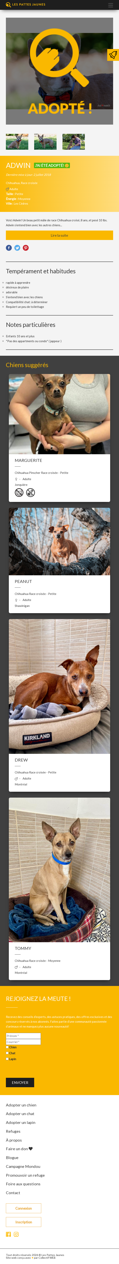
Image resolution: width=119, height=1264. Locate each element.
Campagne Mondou (23, 1166)
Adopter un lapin (20, 1122)
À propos (14, 1140)
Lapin (12, 1059)
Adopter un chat (20, 1113)
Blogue (12, 1157)
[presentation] (36, 1070)
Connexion (23, 1208)
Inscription (23, 1222)
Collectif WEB (47, 1257)
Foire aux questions (23, 1183)
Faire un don (19, 1148)
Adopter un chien (21, 1105)
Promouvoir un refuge (25, 1175)
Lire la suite (59, 235)
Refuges (13, 1131)
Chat (12, 1053)
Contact (13, 1192)
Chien (12, 1047)
